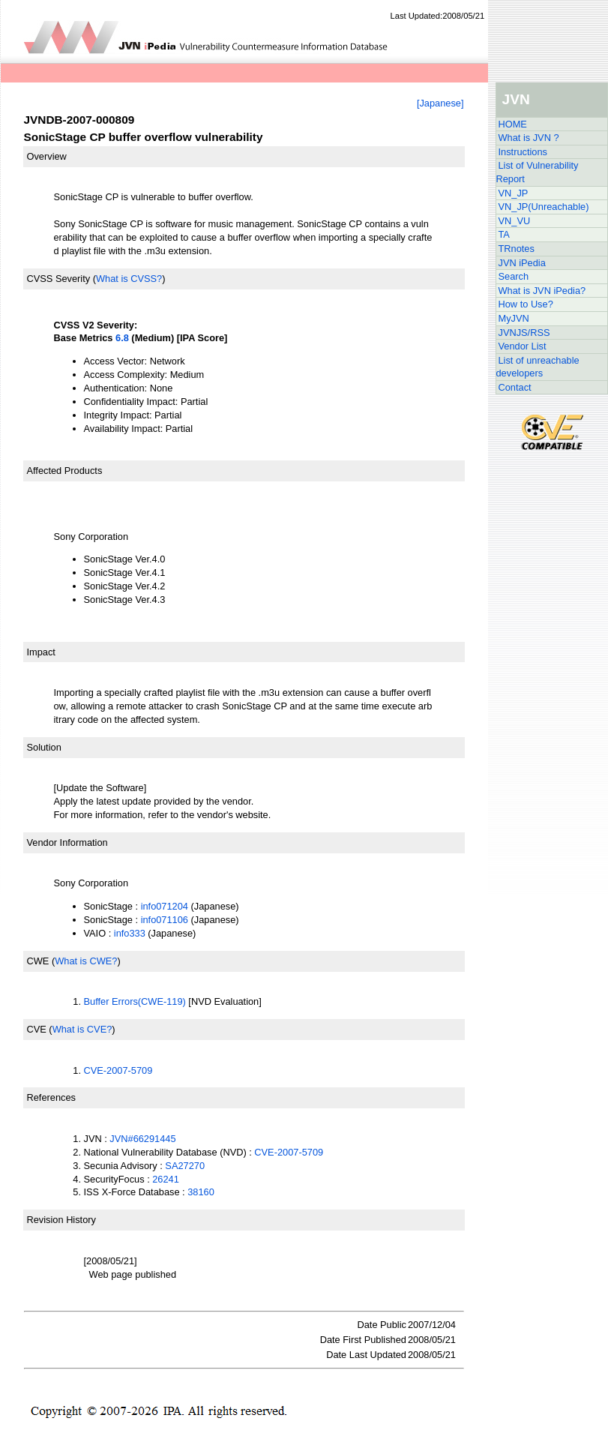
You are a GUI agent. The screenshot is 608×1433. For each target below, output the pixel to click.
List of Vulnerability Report (537, 172)
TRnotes (517, 248)
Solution (44, 747)
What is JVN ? (529, 137)
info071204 (164, 906)
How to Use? (526, 304)
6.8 (122, 337)
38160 (200, 1192)
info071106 (164, 919)
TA (504, 234)
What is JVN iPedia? (542, 290)
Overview (47, 156)
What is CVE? (82, 1029)
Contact (515, 387)
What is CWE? (86, 961)
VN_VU (515, 220)
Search (514, 276)
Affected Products (65, 470)
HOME (513, 124)
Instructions (523, 151)
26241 (165, 1179)
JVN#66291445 (142, 1138)
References (51, 1097)
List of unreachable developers (538, 367)
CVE (36, 1029)
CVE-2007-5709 (118, 1070)
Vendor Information (67, 842)
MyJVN (514, 318)
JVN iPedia (522, 262)
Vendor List (523, 346)
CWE (38, 961)
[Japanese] (440, 103)
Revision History (61, 1219)
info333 (129, 933)
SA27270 (185, 1165)
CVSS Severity (59, 278)
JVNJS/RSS (524, 332)
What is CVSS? (129, 278)
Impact (41, 652)
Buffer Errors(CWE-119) (135, 1001)
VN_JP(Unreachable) (544, 206)
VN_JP (514, 193)
